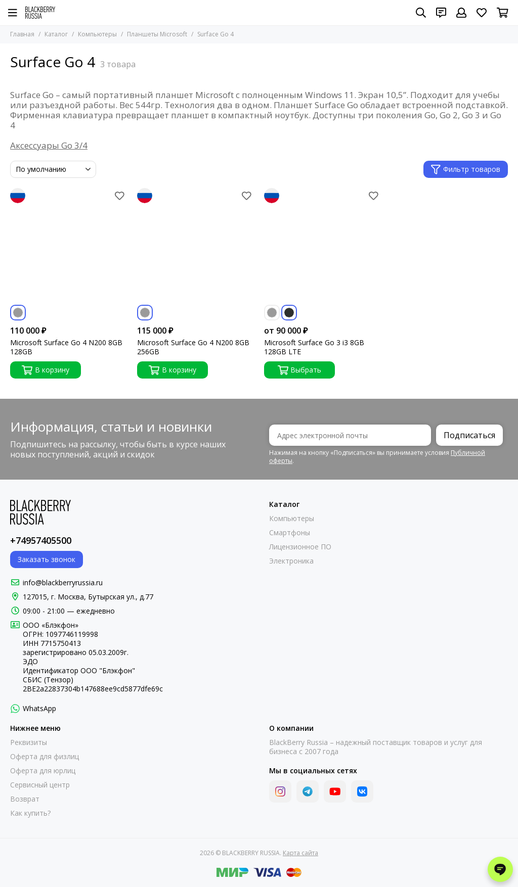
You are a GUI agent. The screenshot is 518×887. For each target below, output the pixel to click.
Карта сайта (300, 853)
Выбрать (300, 370)
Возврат (24, 799)
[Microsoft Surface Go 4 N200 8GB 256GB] (195, 246)
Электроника (291, 561)
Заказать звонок (46, 559)
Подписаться (469, 435)
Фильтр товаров (465, 169)
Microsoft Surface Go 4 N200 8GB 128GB (66, 347)
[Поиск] (421, 12)
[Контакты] (441, 12)
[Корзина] (502, 12)
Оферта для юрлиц (42, 770)
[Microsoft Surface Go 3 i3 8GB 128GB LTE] (322, 246)
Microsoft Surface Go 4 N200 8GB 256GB (193, 347)
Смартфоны (289, 532)
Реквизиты (28, 742)
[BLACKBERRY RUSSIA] (40, 13)
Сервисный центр (40, 784)
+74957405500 (40, 540)
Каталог (56, 34)
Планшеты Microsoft (157, 34)
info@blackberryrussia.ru (63, 582)
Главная (22, 34)
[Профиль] (461, 12)
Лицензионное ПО (300, 546)
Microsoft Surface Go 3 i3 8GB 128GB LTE (314, 347)
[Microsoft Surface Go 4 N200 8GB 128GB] (68, 246)
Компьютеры (97, 34)
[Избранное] (481, 12)
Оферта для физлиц (44, 756)
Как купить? (30, 813)
